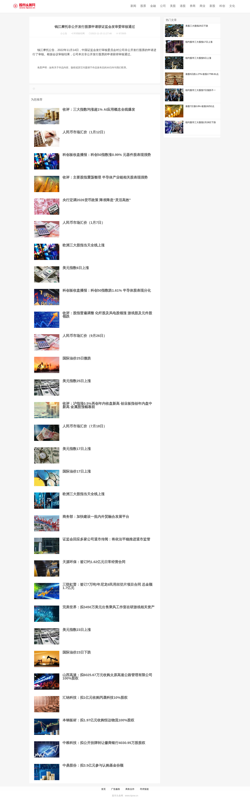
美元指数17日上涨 (76, 449)
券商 (176, 5)
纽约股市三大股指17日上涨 (199, 42)
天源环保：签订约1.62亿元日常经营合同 (93, 562)
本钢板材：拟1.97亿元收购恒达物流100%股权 (98, 720)
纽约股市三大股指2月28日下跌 (200, 122)
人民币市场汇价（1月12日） (84, 132)
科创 (206, 5)
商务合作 (129, 789)
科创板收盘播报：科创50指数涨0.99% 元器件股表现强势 (106, 155)
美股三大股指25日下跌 (196, 26)
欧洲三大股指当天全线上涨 (83, 245)
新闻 (117, 5)
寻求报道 (144, 789)
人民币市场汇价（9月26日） (84, 336)
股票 (127, 5)
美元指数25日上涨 (76, 381)
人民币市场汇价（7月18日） (84, 426)
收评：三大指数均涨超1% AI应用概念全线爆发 (98, 109)
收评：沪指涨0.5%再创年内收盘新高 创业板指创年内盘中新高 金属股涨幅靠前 (107, 405)
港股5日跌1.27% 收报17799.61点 (202, 74)
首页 (103, 789)
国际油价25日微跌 (76, 358)
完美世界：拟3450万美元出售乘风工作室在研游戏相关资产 (108, 607)
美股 (156, 5)
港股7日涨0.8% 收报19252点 (199, 106)
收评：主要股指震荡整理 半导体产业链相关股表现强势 (105, 177)
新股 (196, 5)
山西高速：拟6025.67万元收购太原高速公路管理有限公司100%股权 (107, 676)
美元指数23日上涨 (76, 630)
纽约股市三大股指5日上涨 (198, 58)
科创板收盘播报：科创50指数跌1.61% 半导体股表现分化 (106, 290)
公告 (65, 33)
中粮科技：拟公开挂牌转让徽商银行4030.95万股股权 (103, 743)
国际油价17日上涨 (76, 471)
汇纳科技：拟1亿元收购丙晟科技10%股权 (95, 698)
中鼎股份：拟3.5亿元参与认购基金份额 (92, 765)
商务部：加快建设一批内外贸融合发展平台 (95, 517)
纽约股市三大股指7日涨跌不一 (200, 90)
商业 (186, 5)
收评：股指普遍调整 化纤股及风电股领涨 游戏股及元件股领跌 (107, 314)
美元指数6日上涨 (75, 268)
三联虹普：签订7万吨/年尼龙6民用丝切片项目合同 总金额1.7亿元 (107, 586)
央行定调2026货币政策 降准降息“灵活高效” (96, 200)
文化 (216, 5)
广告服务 (115, 789)
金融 (137, 5)
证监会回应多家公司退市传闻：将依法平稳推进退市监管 (106, 539)
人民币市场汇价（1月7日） (83, 223)
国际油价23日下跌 (76, 652)
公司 (146, 5)
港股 (166, 5)
